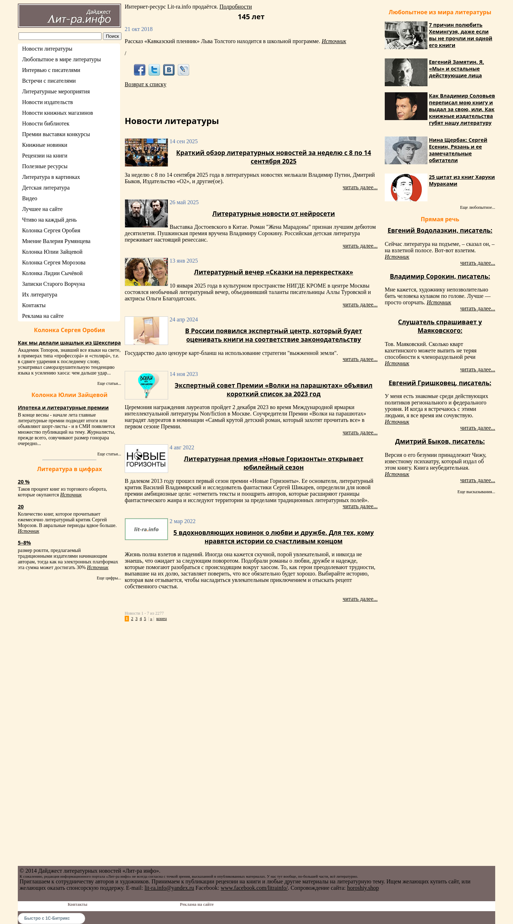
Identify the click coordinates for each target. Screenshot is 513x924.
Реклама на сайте (42, 316)
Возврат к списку (145, 84)
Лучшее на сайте (42, 209)
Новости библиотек (45, 123)
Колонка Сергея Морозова (54, 262)
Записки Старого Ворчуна (53, 284)
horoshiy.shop (363, 888)
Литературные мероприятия (56, 91)
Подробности (235, 7)
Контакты (34, 305)
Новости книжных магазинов (57, 113)
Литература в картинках (51, 177)
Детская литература (46, 188)
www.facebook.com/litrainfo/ (254, 888)
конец (161, 618)
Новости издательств (47, 102)
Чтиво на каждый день (49, 220)
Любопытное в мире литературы (61, 59)
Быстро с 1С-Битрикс (47, 918)
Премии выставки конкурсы (56, 134)
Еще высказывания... (476, 491)
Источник (71, 494)
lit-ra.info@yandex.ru (169, 888)
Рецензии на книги (44, 156)
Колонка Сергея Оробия (51, 230)
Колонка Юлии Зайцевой (52, 252)
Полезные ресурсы (45, 166)
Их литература (39, 294)
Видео (29, 198)
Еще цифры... (109, 577)
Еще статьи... (109, 383)
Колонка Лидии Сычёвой (52, 273)
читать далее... (360, 187)
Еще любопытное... (477, 207)
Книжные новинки (44, 145)
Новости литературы (47, 49)
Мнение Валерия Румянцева (56, 241)
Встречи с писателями (49, 81)
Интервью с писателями (51, 70)
